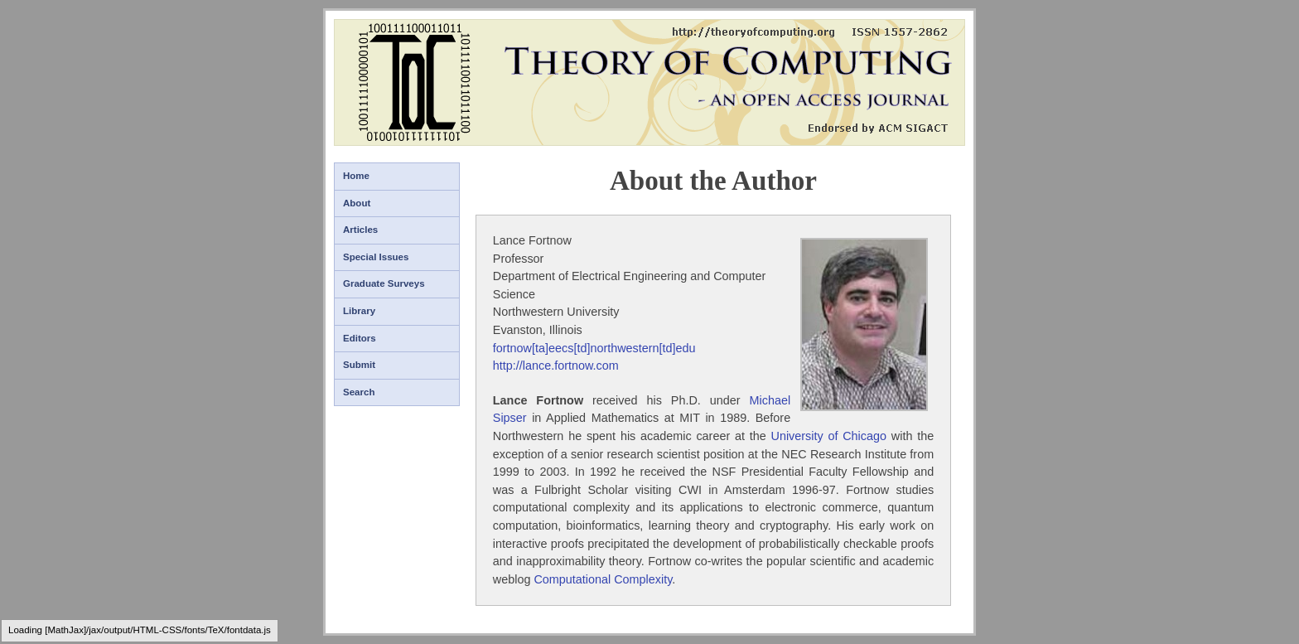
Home (356, 176)
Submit (359, 365)
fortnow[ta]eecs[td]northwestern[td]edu (594, 348)
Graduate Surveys (384, 283)
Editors (359, 338)
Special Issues (375, 257)
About (356, 203)
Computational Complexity (603, 579)
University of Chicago (829, 436)
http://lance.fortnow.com (556, 365)
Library (359, 311)
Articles (360, 230)
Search (358, 392)
